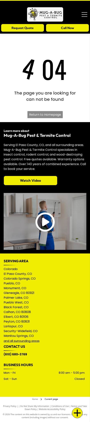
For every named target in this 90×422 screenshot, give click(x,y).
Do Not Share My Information (34, 406)
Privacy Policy (9, 406)
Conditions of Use (60, 406)
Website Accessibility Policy (52, 409)
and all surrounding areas (22, 341)
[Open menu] (84, 14)
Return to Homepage (45, 114)
